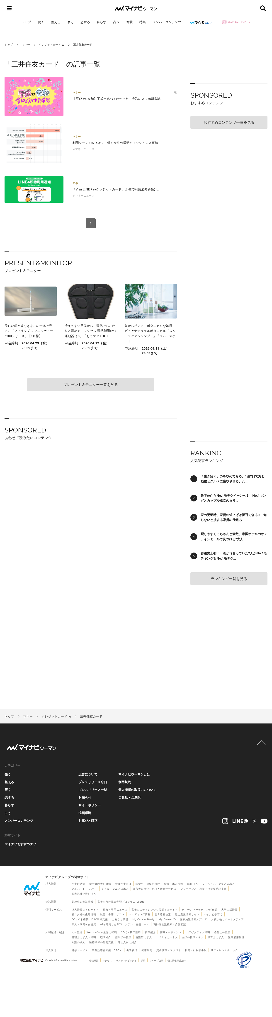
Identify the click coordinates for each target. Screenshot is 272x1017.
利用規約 (124, 782)
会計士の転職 (222, 932)
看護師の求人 (144, 937)
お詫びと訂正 (87, 820)
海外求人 (192, 883)
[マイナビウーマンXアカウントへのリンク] (255, 821)
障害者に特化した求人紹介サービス (154, 888)
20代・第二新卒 (131, 932)
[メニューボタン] (9, 8)
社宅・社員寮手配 (196, 950)
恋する (85, 22)
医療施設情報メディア (193, 919)
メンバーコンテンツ (167, 22)
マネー (26, 45)
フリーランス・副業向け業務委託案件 (203, 888)
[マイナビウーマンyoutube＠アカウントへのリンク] (264, 821)
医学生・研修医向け (148, 883)
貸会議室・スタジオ (168, 950)
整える (56, 22)
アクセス (107, 960)
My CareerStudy (143, 919)
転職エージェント (171, 932)
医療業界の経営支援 (101, 942)
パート (93, 888)
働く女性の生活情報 (84, 914)
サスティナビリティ (126, 960)
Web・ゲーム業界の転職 (102, 932)
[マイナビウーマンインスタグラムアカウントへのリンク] (225, 821)
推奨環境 (84, 813)
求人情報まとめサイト (85, 909)
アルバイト (78, 888)
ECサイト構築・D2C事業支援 (90, 919)
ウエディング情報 (140, 914)
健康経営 (146, 950)
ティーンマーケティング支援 (199, 909)
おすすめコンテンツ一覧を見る (229, 122)
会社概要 (93, 960)
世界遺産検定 (163, 914)
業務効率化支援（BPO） (107, 950)
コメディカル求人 (167, 937)
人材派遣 (77, 932)
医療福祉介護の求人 (84, 893)
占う (116, 22)
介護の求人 (78, 942)
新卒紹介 (150, 932)
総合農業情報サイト (187, 914)
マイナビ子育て (213, 914)
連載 (129, 22)
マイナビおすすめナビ (20, 844)
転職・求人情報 (173, 883)
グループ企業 (156, 960)
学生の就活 (78, 883)
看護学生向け (123, 883)
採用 (143, 960)
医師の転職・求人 (193, 937)
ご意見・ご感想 (129, 797)
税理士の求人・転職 (84, 937)
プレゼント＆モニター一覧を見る (90, 384)
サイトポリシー (89, 805)
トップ (26, 22)
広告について (87, 774)
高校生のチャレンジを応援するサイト (154, 909)
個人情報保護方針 (177, 960)
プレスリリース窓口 (92, 782)
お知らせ (84, 797)
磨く (70, 22)
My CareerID (167, 919)
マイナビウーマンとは (134, 774)
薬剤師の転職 (123, 937)
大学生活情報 (229, 909)
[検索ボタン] (262, 8)
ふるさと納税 (120, 919)
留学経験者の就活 (100, 883)
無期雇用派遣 (236, 937)
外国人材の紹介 (127, 942)
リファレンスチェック (224, 950)
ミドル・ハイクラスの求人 (218, 883)
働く (41, 22)
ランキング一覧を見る (229, 578)
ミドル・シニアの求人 (115, 888)
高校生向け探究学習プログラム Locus (120, 901)
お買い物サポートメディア (227, 919)
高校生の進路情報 (82, 901)
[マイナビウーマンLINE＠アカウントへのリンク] (240, 821)
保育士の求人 (216, 937)
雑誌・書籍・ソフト (112, 914)
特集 (142, 22)
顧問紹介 (105, 937)
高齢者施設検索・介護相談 (169, 924)
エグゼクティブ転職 (198, 932)
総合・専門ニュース (115, 909)
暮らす (101, 22)
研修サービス (80, 950)
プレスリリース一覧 (92, 789)
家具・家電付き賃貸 (84, 924)
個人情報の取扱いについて (137, 789)
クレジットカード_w (51, 45)
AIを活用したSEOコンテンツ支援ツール (124, 924)
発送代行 (131, 950)
